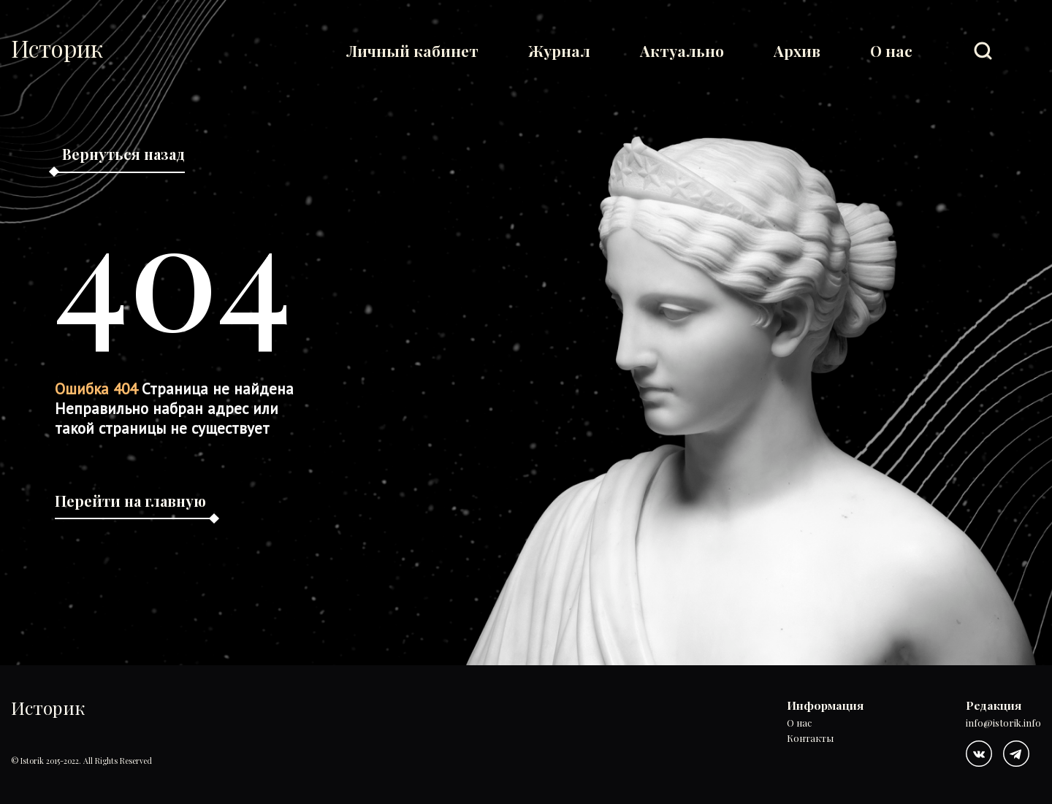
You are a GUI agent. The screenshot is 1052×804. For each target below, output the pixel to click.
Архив (797, 51)
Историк (57, 48)
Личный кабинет (412, 51)
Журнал (559, 51)
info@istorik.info (1003, 723)
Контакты (810, 738)
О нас (891, 51)
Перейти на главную (130, 500)
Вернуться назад (123, 154)
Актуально (682, 51)
